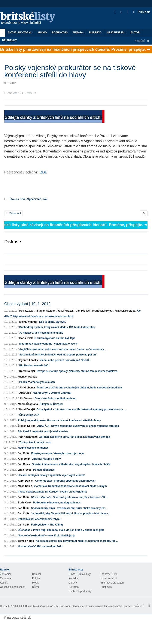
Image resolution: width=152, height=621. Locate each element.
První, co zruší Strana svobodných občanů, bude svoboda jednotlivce (79, 387)
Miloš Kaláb (25, 486)
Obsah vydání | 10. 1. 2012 (27, 304)
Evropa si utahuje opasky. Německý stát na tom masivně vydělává (77, 371)
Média (35, 582)
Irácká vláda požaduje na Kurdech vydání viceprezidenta (52, 491)
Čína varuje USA (29, 415)
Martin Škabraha (28, 404)
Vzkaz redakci (109, 578)
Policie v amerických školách (37, 382)
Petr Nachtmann (27, 436)
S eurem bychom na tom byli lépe (54, 338)
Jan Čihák (24, 464)
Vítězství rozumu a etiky (46, 458)
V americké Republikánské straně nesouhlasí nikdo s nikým (70, 486)
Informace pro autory (112, 582)
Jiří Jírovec (26, 398)
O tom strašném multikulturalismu (55, 398)
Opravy (73, 582)
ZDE (43, 172)
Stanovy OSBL (109, 574)
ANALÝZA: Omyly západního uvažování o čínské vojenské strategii (78, 425)
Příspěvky (9, 40)
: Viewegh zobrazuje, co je (57, 453)
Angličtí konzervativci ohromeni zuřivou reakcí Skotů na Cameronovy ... (63, 349)
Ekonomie (5, 578)
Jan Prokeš (83, 310)
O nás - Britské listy (80, 574)
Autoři (135, 32)
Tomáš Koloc (26, 540)
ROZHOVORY (60, 32)
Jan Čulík (23, 453)
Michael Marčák (27, 376)
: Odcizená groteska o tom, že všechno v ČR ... (69, 497)
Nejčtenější (116, 32)
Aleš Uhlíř (25, 392)
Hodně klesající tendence (33, 447)
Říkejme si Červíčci (51, 404)
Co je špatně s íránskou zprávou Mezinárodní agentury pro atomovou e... (81, 409)
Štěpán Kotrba (26, 425)
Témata (79, 32)
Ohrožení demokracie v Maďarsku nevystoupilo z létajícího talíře (71, 464)
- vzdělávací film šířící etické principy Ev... (69, 508)
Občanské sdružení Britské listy (41, 606)
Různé (36, 586)
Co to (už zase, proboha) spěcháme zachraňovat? (65, 480)
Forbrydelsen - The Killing (47, 524)
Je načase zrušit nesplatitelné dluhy (41, 332)
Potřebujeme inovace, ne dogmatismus (57, 502)
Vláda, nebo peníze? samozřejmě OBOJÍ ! (65, 360)
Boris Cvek (26, 338)
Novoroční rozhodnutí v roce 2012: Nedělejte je (46, 535)
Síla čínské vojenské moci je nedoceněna (43, 431)
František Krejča (102, 310)
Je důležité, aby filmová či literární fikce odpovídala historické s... (71, 513)
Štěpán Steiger (46, 310)
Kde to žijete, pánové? (52, 321)
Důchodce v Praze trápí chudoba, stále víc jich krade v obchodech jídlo (61, 529)
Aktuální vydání (20, 32)
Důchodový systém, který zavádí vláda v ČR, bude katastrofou (57, 327)
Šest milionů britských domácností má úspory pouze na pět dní (58, 354)
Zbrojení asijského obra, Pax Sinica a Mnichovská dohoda (74, 436)
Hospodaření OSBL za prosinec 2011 (40, 546)
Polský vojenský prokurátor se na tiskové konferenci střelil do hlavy (59, 420)
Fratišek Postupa (125, 310)
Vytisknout (13, 213)
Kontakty (74, 578)
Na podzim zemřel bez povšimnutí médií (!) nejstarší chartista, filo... (77, 540)
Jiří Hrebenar (27, 387)
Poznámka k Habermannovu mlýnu (39, 519)
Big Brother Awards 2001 (34, 365)
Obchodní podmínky (80, 591)
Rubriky (95, 32)
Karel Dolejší (27, 371)
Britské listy (30, 18)
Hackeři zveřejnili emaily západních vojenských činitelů (51, 475)
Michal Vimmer (28, 321)
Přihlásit (141, 12)
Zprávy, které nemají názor (35, 442)
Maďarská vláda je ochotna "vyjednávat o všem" (48, 343)
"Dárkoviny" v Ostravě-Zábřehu (52, 392)
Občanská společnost (12, 586)
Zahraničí (5, 574)
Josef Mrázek (65, 310)
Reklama (74, 586)
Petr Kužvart (26, 310)
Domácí (36, 574)
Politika (36, 578)
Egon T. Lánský (28, 360)
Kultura (4, 582)
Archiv (42, 32)
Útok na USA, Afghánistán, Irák (28, 199)
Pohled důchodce (44, 469)
